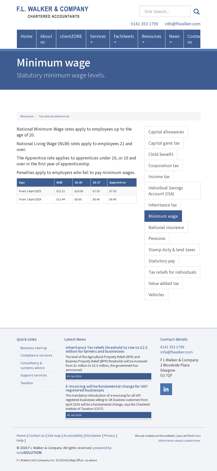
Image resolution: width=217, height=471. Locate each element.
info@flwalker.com (183, 23)
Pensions (157, 238)
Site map (54, 435)
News (174, 38)
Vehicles (156, 294)
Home (26, 36)
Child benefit (161, 154)
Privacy (109, 435)
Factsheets (124, 38)
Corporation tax (164, 165)
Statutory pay (162, 261)
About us (46, 39)
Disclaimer (93, 435)
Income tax (159, 176)
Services (98, 38)
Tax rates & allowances (54, 116)
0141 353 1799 (144, 23)
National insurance (166, 227)
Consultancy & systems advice (32, 365)
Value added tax (164, 283)
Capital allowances (166, 132)
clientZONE (71, 36)
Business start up (33, 347)
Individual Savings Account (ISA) (166, 191)
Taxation (26, 382)
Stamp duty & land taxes (172, 249)
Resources (151, 38)
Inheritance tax (163, 205)
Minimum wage (163, 216)
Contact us (195, 39)
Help (20, 440)
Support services (33, 375)
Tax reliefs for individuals (172, 272)
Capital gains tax (164, 143)
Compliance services (36, 355)
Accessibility (73, 435)
